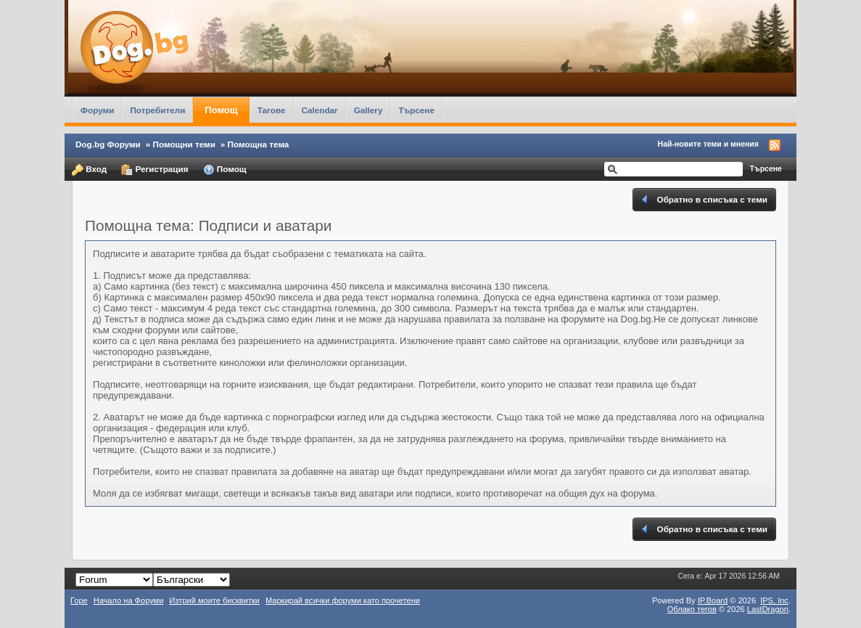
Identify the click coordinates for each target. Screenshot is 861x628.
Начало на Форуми (129, 600)
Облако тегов (692, 609)
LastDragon (767, 609)
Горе (79, 600)
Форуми (97, 110)
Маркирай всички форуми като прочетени (342, 600)
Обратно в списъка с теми (703, 199)
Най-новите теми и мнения (708, 143)
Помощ (221, 110)
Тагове (272, 110)
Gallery (368, 110)
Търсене (416, 110)
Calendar (320, 110)
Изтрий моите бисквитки (214, 600)
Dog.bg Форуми (108, 144)
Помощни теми (184, 144)
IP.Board (713, 600)
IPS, (774, 600)
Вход (89, 170)
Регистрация (154, 170)
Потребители (157, 110)
